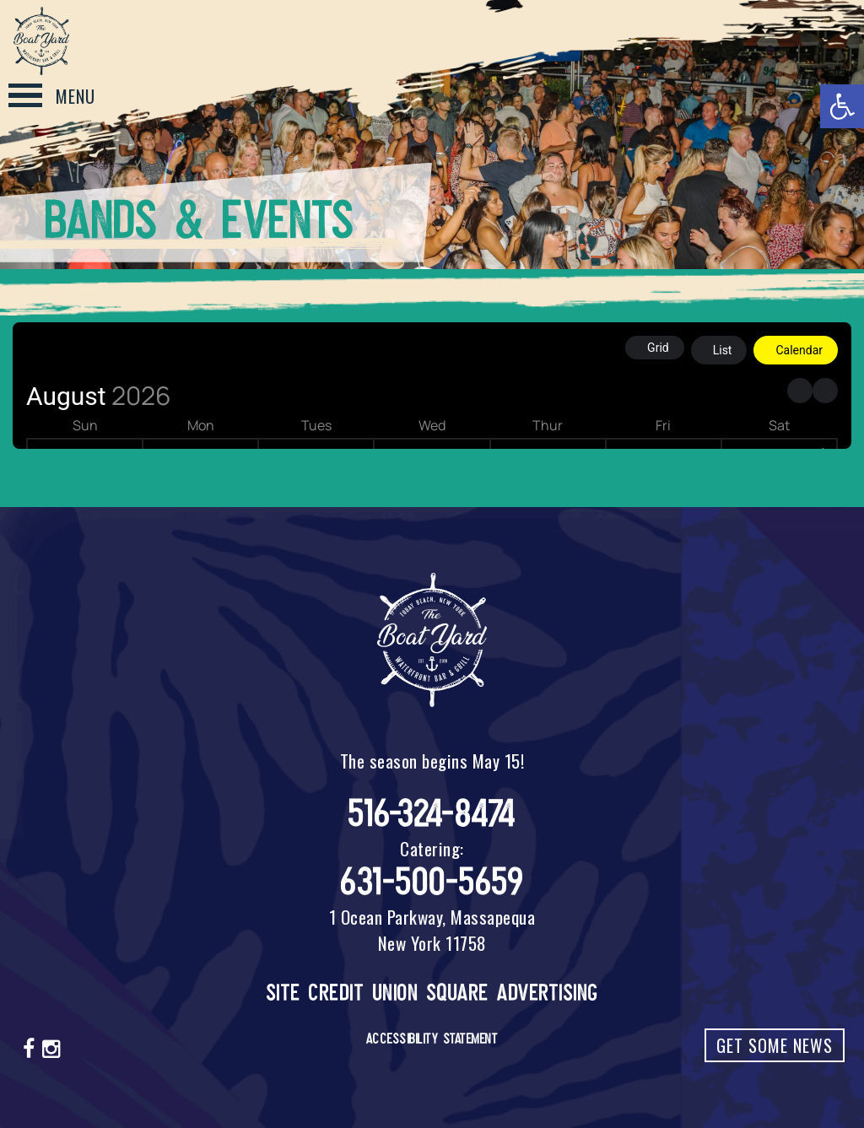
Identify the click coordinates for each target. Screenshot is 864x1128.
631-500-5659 (432, 882)
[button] (842, 106)
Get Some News (774, 1045)
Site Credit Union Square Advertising (432, 992)
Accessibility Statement (432, 1038)
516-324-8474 (432, 814)
